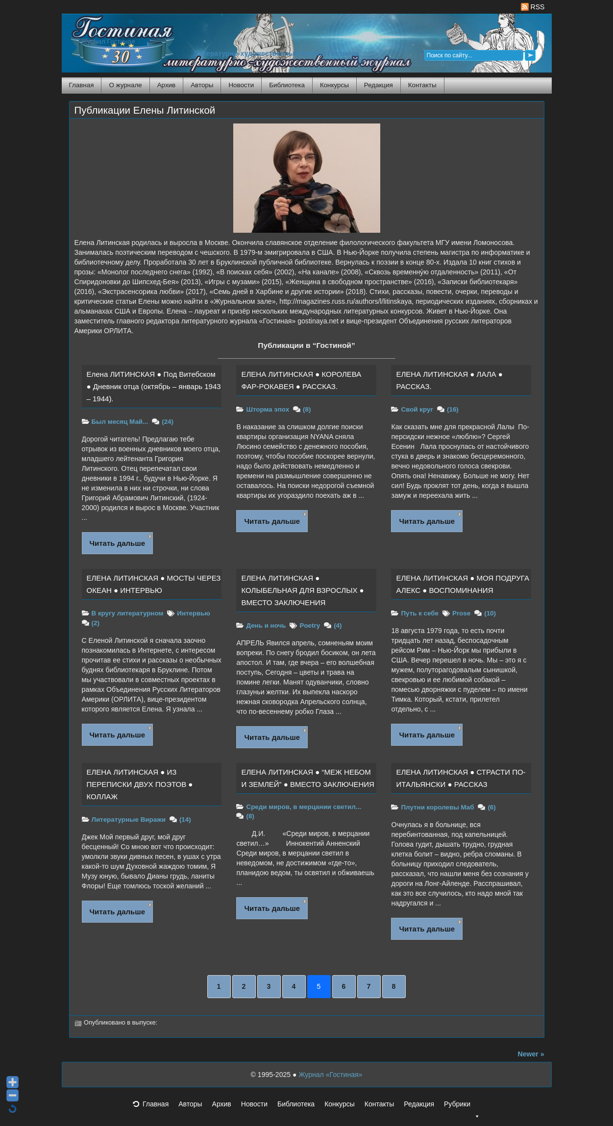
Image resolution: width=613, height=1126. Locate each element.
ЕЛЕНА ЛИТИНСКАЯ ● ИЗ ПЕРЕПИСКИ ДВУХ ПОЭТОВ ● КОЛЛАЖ (140, 784)
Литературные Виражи (129, 819)
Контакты (422, 85)
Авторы (202, 85)
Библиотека (287, 85)
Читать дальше (118, 543)
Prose (461, 613)
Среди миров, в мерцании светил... (303, 806)
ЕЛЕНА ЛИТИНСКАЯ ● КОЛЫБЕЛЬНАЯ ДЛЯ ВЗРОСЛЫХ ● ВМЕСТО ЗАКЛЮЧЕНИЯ (302, 590)
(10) (490, 613)
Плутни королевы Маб (437, 807)
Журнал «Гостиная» (330, 1074)
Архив (166, 85)
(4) (338, 625)
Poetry (309, 625)
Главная (81, 85)
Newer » (531, 1054)
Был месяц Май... (120, 421)
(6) (491, 807)
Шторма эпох (267, 409)
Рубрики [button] (462, 1107)
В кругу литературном (128, 613)
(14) (185, 819)
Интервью (193, 613)
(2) (95, 623)
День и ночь (266, 625)
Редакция (378, 85)
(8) (307, 409)
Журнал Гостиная (108, 41)
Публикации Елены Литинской (145, 110)
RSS (533, 7)
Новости (241, 85)
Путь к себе (420, 613)
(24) (167, 421)
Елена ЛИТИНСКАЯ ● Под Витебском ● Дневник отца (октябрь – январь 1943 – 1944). (154, 386)
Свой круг (417, 409)
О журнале (125, 85)
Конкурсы (334, 85)
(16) (453, 409)
